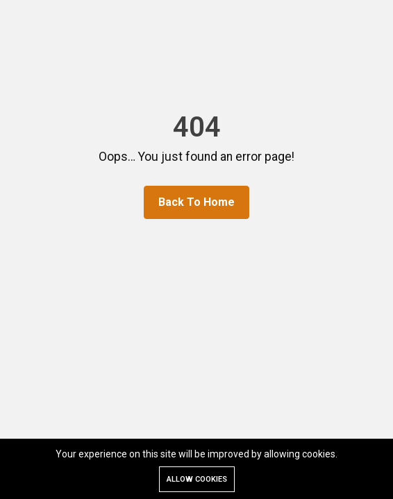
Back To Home (196, 202)
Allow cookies (197, 479)
